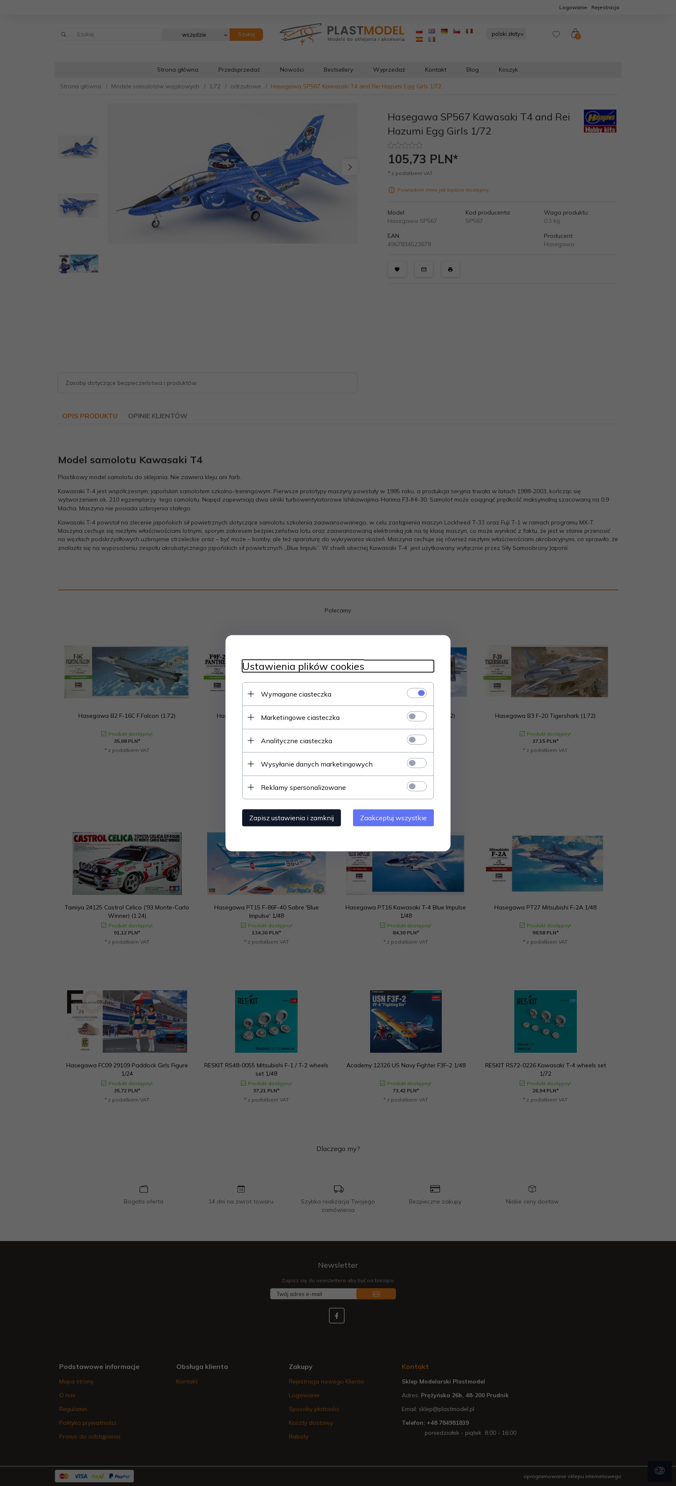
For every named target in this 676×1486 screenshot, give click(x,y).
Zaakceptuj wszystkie (393, 817)
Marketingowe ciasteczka (300, 717)
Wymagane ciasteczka (296, 693)
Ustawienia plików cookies (303, 666)
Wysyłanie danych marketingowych (317, 763)
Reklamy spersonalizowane (303, 787)
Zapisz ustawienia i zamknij (291, 817)
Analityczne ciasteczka (296, 740)
